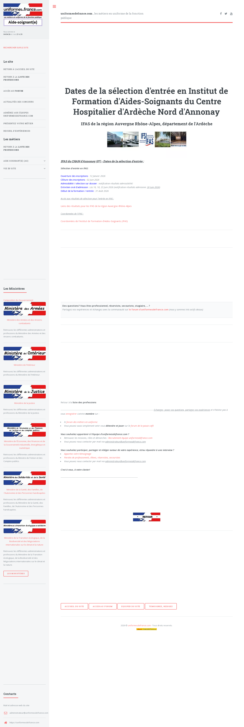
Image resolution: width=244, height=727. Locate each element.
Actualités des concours (18, 102)
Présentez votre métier (18, 123)
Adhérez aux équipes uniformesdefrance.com (18, 114)
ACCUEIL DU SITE (74, 606)
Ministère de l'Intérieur (24, 365)
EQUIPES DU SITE (130, 606)
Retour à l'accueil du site (19, 69)
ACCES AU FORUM (103, 606)
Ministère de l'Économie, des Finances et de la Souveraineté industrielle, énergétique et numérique (24, 445)
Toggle (54, 6)
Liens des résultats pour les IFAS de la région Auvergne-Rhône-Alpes (96, 206)
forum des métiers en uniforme (81, 421)
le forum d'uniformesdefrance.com (149, 309)
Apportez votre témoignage (77, 453)
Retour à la (16, 78)
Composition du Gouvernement (18, 300)
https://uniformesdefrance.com (24, 722)
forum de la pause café (142, 425)
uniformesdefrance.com (139, 625)
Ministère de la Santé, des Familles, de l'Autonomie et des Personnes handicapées (24, 491)
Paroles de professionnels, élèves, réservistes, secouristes (92, 457)
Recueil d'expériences (16, 131)
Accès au (13, 91)
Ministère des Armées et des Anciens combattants (24, 321)
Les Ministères (16, 573)
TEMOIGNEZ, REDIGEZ (161, 606)
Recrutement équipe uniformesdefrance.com (130, 437)
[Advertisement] (147, 52)
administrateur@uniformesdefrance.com (28, 712)
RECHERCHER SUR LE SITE (15, 47)
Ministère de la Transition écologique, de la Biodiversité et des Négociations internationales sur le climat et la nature (24, 541)
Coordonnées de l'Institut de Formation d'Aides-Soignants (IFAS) (94, 221)
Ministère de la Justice (24, 403)
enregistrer (71, 413)
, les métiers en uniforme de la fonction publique (102, 15)
